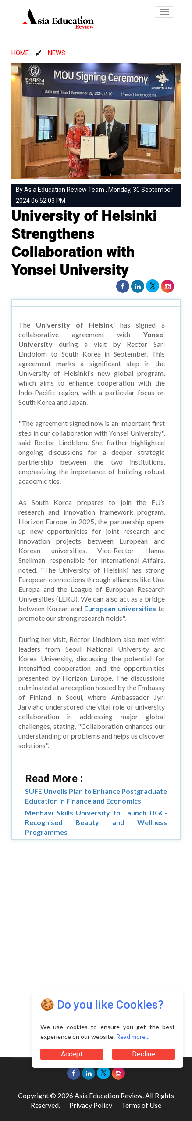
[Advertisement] (96, 944)
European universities (120, 608)
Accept (71, 1054)
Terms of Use (141, 1105)
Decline (143, 1054)
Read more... (132, 1036)
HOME (20, 53)
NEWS (56, 53)
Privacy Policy (90, 1105)
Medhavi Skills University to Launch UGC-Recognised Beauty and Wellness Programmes (96, 822)
